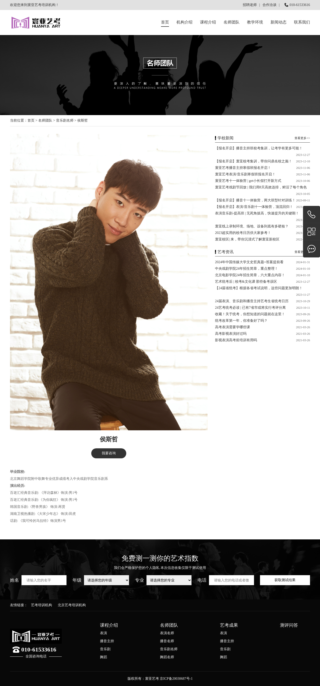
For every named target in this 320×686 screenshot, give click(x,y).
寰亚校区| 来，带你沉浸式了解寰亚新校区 (247, 239)
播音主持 (107, 641)
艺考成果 (229, 625)
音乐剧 (105, 649)
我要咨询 (109, 453)
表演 (103, 633)
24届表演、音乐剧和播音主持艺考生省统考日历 (251, 301)
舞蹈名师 (167, 657)
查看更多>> (302, 138)
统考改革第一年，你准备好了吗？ (241, 320)
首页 (165, 22)
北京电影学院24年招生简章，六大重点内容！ (250, 275)
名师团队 (232, 22)
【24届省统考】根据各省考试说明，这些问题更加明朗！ (258, 288)
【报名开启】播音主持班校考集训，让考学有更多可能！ (258, 148)
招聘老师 (250, 5)
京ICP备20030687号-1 (176, 678)
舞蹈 (103, 657)
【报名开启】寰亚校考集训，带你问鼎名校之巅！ (253, 161)
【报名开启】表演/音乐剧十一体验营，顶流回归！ (254, 207)
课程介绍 (109, 625)
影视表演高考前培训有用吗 (236, 340)
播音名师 (167, 641)
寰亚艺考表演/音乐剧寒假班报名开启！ (245, 174)
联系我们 (302, 22)
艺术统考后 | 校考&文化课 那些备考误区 (246, 281)
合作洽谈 (269, 5)
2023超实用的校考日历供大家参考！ (243, 233)
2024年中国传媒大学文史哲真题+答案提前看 (249, 262)
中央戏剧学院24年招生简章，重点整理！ (246, 268)
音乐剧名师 (65, 120)
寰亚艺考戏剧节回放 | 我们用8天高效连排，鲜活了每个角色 (261, 187)
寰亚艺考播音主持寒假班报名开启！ (243, 168)
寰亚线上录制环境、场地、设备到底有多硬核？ (251, 226)
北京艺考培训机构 (72, 605)
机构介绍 (184, 22)
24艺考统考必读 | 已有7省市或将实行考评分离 (250, 307)
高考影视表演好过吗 (230, 333)
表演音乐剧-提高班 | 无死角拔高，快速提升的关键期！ (257, 213)
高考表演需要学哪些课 (232, 327)
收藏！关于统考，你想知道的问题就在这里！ (250, 314)
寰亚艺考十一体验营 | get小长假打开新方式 (248, 181)
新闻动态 (278, 22)
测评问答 (289, 625)
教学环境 (255, 22)
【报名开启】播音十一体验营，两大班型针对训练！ (255, 200)
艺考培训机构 (41, 605)
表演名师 (167, 633)
